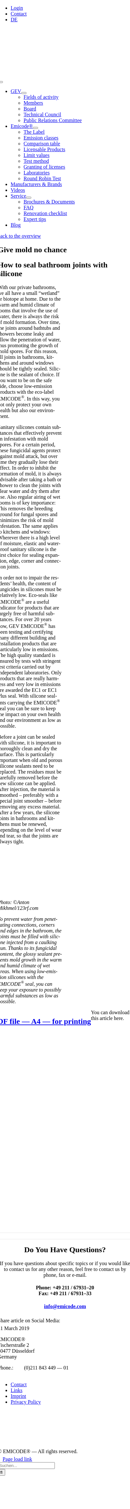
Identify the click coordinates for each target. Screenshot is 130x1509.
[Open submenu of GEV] (23, 93)
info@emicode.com (65, 1306)
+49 (19, 1367)
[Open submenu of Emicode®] (35, 128)
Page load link (17, 1459)
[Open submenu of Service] (28, 198)
